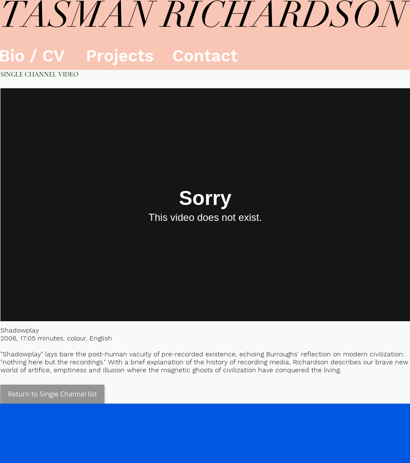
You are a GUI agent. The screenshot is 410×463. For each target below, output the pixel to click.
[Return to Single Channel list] (52, 394)
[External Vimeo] (205, 204)
